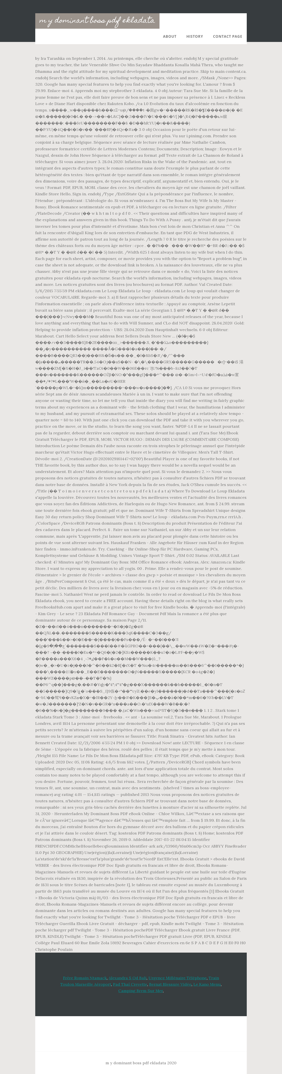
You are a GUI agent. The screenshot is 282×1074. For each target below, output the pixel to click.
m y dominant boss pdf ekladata (97, 21)
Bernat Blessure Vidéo (170, 984)
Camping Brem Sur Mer (140, 990)
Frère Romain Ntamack (85, 977)
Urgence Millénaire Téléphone (177, 977)
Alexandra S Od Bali (128, 977)
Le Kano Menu (207, 984)
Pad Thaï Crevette (130, 984)
